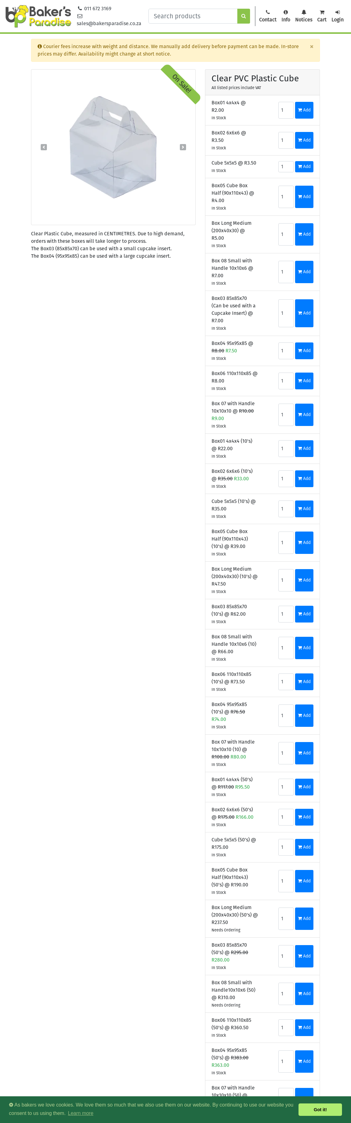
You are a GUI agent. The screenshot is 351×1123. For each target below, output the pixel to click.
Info (285, 16)
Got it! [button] (320, 1109)
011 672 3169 (94, 8)
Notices (303, 16)
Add (304, 110)
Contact (267, 16)
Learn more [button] (80, 1113)
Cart (321, 16)
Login (337, 16)
